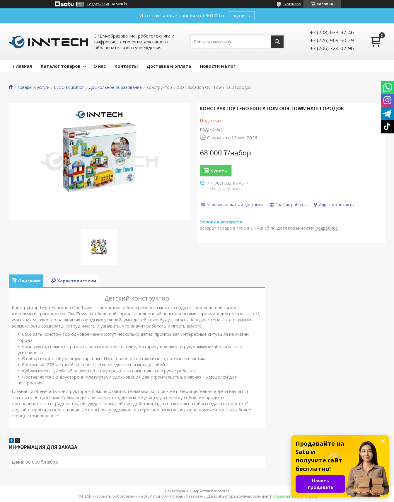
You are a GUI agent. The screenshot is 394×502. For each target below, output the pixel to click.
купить (242, 15)
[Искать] (277, 41)
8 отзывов (292, 3)
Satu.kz (223, 491)
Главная (22, 66)
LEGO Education (69, 87)
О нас (99, 66)
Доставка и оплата (168, 66)
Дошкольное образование (115, 87)
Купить (218, 171)
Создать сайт (98, 4)
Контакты (126, 66)
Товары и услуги (33, 87)
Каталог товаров (61, 66)
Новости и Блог (218, 66)
